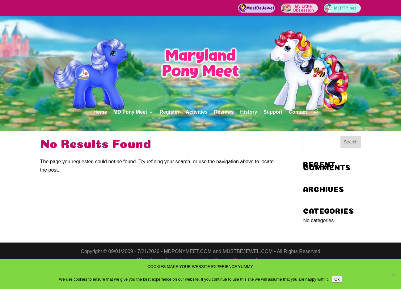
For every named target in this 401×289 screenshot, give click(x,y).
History (248, 112)
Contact (298, 112)
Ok (337, 279)
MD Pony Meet (130, 112)
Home (100, 112)
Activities (197, 112)
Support (273, 112)
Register (169, 112)
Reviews (224, 112)
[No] (393, 274)
